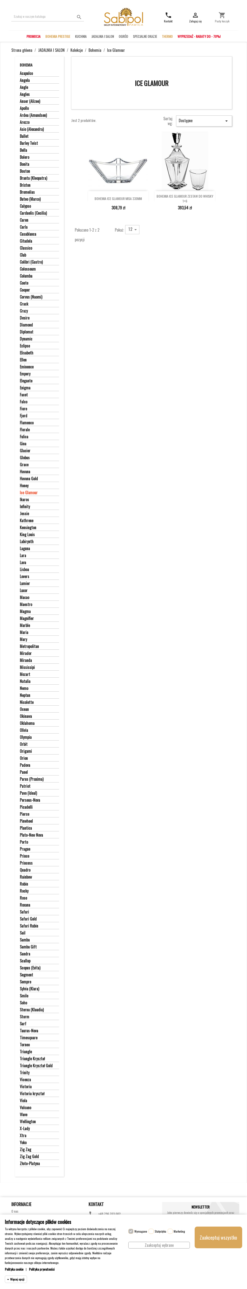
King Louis (27, 534)
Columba (26, 276)
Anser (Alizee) (30, 101)
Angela (25, 80)
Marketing (179, 1231)
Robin (24, 884)
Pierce (24, 814)
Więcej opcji (17, 1279)
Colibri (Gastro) (31, 262)
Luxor (23, 590)
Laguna (25, 548)
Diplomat (26, 332)
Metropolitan (29, 646)
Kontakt (96, 1204)
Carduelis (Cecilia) (33, 213)
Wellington (28, 1121)
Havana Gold (29, 478)
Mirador (26, 653)
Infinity (25, 506)
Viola (23, 1100)
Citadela (26, 241)
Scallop (25, 961)
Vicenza (25, 1079)
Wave (23, 1114)
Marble (25, 625)
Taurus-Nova (29, 1031)
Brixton (25, 185)
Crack (24, 304)
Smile (24, 996)
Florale (25, 430)
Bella (23, 150)
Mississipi (27, 667)
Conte (24, 283)
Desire (24, 318)
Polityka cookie (14, 1269)
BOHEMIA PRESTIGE (57, 36)
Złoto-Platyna (30, 1163)
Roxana (25, 905)
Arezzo (24, 122)
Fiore (23, 409)
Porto (24, 842)
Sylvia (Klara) (29, 989)
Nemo (24, 688)
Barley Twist (29, 143)
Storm (24, 1017)
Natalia (25, 681)
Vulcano (25, 1107)
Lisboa (24, 569)
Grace (24, 465)
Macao (24, 597)
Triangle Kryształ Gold (36, 1066)
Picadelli (26, 807)
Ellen (23, 360)
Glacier (25, 451)
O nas (14, 1211)
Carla (23, 227)
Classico (26, 248)
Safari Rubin (29, 926)
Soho (23, 1003)
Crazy (24, 311)
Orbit (23, 744)
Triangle (26, 1052)
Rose (23, 898)
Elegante (26, 381)
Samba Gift (28, 947)
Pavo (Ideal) (28, 793)
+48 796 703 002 (109, 1213)
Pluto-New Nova (31, 835)
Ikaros (24, 499)
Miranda (26, 660)
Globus (25, 458)
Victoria (26, 1086)
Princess (26, 863)
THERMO (167, 36)
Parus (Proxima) (31, 779)
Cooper (25, 290)
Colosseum (28, 269)
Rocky (24, 891)
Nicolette (27, 702)
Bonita (24, 164)
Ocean (24, 709)
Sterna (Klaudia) (32, 1010)
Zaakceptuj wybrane (159, 1245)
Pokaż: (119, 229)
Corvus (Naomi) (31, 297)
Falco (23, 402)
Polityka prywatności (42, 1269)
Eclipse (25, 346)
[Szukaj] (47, 16)
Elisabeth (26, 353)
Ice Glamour (29, 492)
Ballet (24, 136)
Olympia (26, 737)
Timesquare (28, 1038)
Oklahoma (27, 723)
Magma (25, 611)
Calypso (25, 206)
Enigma (25, 388)
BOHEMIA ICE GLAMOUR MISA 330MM (118, 198)
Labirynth (27, 541)
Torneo (25, 1045)
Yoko (23, 1142)
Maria (24, 632)
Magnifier (27, 618)
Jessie (24, 513)
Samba (25, 940)
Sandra (25, 954)
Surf (23, 1024)
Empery (25, 374)
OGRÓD (123, 36)
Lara (23, 555)
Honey (24, 485)
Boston (25, 171)
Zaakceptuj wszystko (218, 1237)
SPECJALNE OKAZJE (145, 36)
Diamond (26, 325)
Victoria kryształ (32, 1093)
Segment (26, 975)
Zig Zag (25, 1149)
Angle (24, 87)
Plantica (26, 828)
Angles (25, 94)
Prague (25, 849)
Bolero (24, 157)
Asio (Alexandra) (32, 129)
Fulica (24, 437)
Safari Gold (28, 919)
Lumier (25, 583)
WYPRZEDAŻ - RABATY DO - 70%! (199, 36)
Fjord (23, 416)
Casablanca (28, 234)
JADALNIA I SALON (102, 36)
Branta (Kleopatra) (33, 178)
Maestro (26, 604)
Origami (26, 751)
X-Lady (25, 1128)
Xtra (23, 1135)
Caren (24, 220)
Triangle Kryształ (32, 1059)
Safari (24, 912)
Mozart (25, 674)
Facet (24, 395)
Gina (23, 444)
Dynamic (26, 339)
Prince (24, 856)
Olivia (24, 730)
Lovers (24, 576)
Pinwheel (26, 821)
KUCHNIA (81, 36)
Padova (25, 765)
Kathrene (26, 520)
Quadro (25, 870)
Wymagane (140, 1231)
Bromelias (27, 192)
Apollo (24, 108)
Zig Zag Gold (29, 1156)
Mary (23, 639)
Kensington (28, 527)
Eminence (27, 367)
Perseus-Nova (30, 800)
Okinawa (26, 716)
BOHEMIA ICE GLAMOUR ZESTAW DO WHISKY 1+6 (185, 198)
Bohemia (26, 64)
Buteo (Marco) (30, 199)
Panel (24, 772)
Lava (23, 562)
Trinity (24, 1072)
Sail (22, 933)
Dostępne (204, 121)
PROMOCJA (34, 36)
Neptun (25, 695)
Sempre (25, 982)
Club (23, 255)
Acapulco (26, 73)
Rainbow (26, 877)
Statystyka (160, 1231)
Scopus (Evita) (30, 968)
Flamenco (27, 423)
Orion (24, 758)
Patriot (25, 786)
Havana (25, 471)
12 (133, 229)
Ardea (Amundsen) (33, 115)
